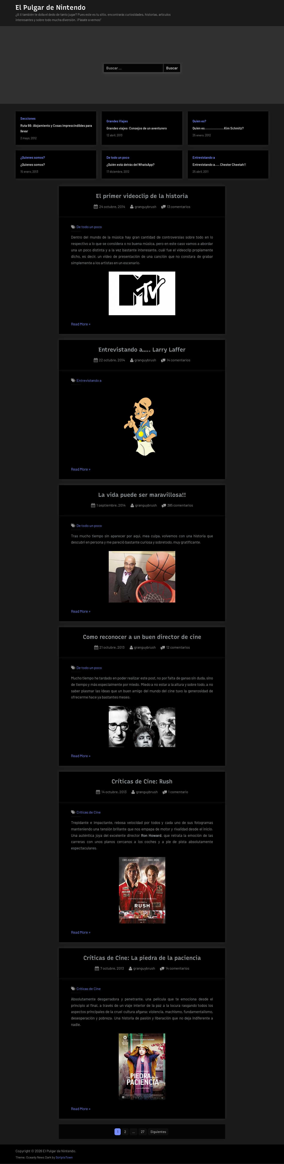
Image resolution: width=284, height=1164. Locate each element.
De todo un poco (117, 157)
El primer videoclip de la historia (142, 196)
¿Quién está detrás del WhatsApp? (130, 164)
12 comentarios (178, 647)
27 (142, 1132)
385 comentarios (180, 505)
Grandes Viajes (117, 121)
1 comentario (178, 792)
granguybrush (145, 206)
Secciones (28, 118)
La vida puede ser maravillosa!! (142, 494)
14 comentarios (178, 360)
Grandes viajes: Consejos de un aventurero (136, 128)
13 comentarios (178, 206)
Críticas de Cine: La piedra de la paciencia (142, 958)
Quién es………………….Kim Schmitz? (218, 128)
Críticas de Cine (89, 812)
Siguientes (159, 1132)
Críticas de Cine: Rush (142, 781)
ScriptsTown (64, 1158)
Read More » (81, 324)
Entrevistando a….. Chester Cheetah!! (219, 164)
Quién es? (199, 121)
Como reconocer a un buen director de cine (142, 637)
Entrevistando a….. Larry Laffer (142, 349)
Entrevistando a (204, 157)
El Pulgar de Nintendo (51, 7)
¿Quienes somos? (32, 157)
